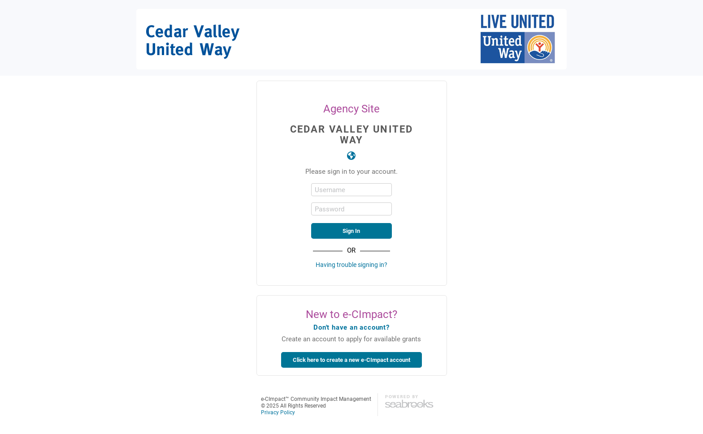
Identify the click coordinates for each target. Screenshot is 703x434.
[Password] (351, 208)
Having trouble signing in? (351, 264)
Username (330, 189)
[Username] (351, 189)
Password (329, 209)
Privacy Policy (278, 412)
